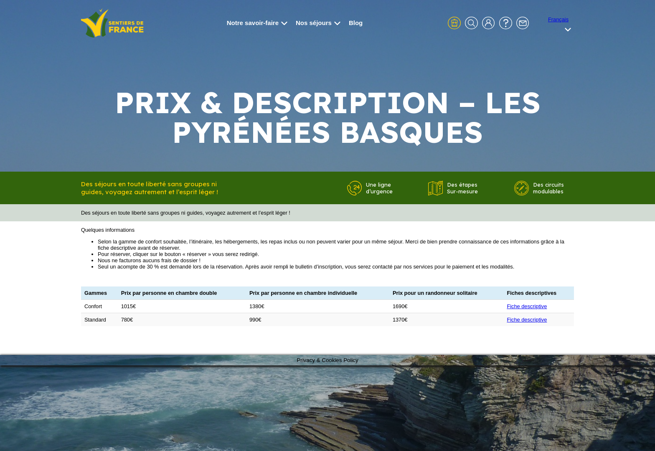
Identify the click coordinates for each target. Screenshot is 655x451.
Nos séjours (318, 22)
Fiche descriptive (527, 306)
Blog (356, 22)
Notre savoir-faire (257, 22)
